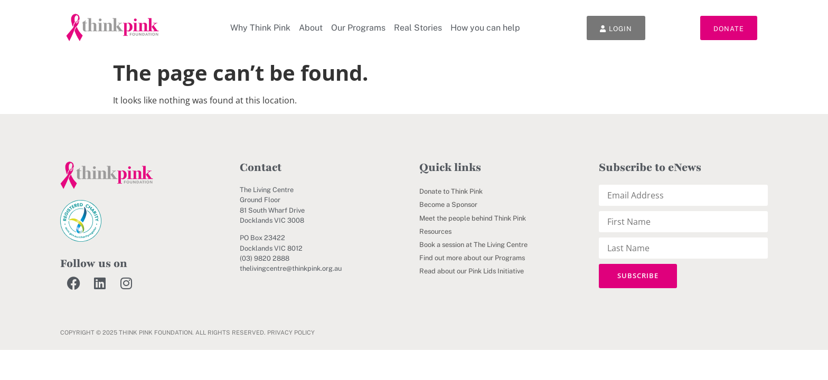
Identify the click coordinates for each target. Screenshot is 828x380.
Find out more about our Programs (472, 258)
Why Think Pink (260, 28)
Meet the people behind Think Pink (472, 218)
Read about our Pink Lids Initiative (471, 271)
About (311, 28)
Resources (435, 231)
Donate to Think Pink (451, 191)
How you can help (485, 28)
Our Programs (358, 28)
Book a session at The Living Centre (473, 245)
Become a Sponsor (448, 204)
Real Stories (418, 28)
